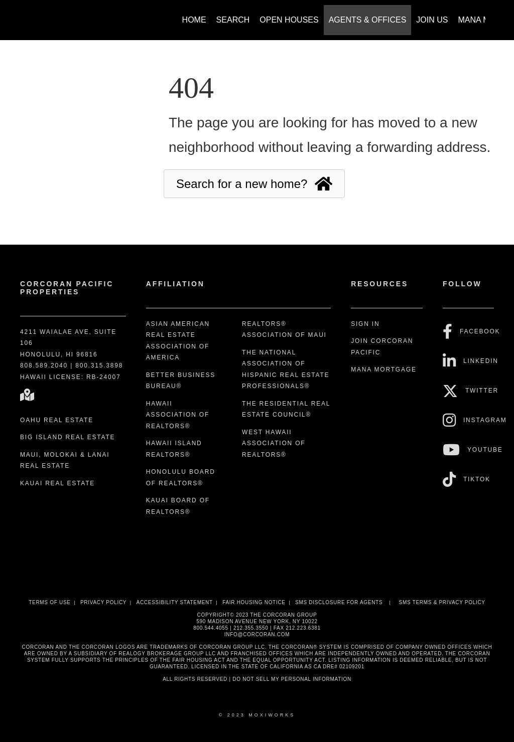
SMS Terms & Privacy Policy (442, 602)
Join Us (432, 20)
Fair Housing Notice (254, 602)
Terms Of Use (49, 602)
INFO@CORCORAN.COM (257, 634)
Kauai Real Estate (57, 483)
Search (233, 20)
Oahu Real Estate (56, 420)
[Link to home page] (26, 15)
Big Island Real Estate (67, 437)
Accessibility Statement (175, 602)
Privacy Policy (103, 602)
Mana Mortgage (384, 369)
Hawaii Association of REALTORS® (177, 415)
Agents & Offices (368, 20)
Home (194, 20)
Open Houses (289, 20)
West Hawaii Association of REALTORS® (273, 443)
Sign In (365, 323)
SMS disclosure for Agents (338, 602)
